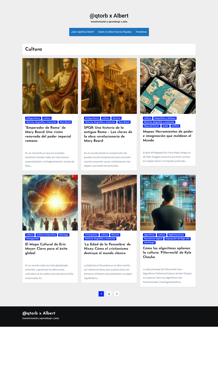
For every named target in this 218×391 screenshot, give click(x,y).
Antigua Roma (33, 118)
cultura (46, 118)
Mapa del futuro (151, 126)
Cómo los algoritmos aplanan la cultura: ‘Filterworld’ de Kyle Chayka (167, 253)
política (175, 126)
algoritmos (149, 235)
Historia (116, 118)
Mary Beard (65, 122)
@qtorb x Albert (109, 15)
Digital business (176, 235)
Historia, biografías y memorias (41, 122)
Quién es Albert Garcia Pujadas (115, 32)
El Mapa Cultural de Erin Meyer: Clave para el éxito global (46, 249)
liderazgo (63, 235)
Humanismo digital (153, 239)
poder (165, 126)
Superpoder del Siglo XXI (177, 239)
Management (32, 239)
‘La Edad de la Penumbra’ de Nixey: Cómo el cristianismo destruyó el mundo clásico (107, 249)
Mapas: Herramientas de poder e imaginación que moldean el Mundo (168, 136)
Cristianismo (91, 235)
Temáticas (141, 32)
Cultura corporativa (46, 235)
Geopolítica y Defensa (164, 118)
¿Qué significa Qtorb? (82, 32)
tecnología (149, 242)
